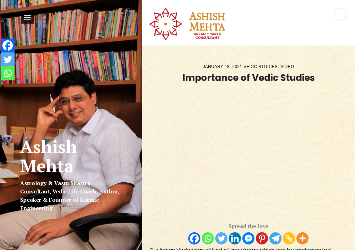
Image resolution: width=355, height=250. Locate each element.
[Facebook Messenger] (248, 238)
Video (287, 66)
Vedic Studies (261, 66)
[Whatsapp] (208, 238)
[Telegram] (275, 238)
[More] (302, 238)
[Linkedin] (235, 238)
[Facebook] (194, 238)
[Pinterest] (262, 238)
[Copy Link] (289, 238)
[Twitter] (221, 238)
